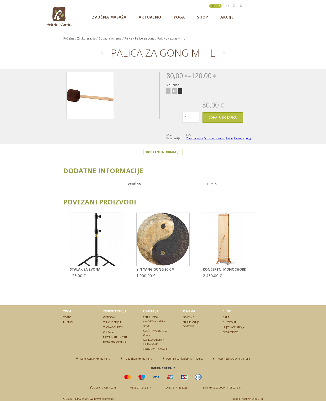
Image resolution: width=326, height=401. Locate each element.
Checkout (229, 322)
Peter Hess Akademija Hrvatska (184, 358)
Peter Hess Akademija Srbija (233, 358)
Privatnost (230, 332)
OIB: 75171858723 (176, 387)
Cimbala (108, 332)
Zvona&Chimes (112, 327)
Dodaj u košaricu (223, 117)
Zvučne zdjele (112, 322)
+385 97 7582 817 (140, 387)
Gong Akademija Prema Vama (153, 342)
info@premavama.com (227, 5)
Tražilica (234, 5)
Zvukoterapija (86, 38)
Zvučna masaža (109, 17)
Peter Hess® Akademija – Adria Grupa (154, 321)
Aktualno (150, 17)
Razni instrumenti (115, 337)
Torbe (67, 317)
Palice (128, 38)
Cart (226, 317)
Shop (202, 17)
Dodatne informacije (163, 152)
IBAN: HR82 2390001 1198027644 (221, 387)
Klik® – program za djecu (155, 333)
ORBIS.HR (257, 399)
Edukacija (151, 311)
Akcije (227, 17)
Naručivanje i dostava (191, 324)
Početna (68, 38)
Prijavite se (241, 5)
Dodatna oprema (110, 38)
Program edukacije (155, 349)
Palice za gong (144, 38)
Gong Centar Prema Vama (95, 358)
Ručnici (68, 322)
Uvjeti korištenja (234, 327)
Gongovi (109, 317)
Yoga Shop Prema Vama (138, 358)
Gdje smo (189, 317)
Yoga (179, 17)
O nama (189, 311)
